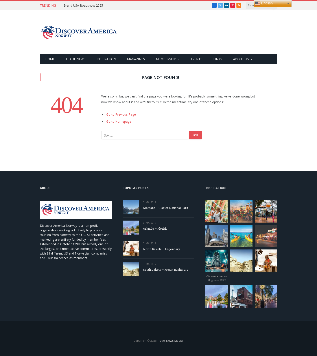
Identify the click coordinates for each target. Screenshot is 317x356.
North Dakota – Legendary (161, 249)
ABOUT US (241, 59)
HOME (50, 59)
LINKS (217, 59)
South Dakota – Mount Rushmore (165, 270)
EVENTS (196, 59)
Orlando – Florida (155, 228)
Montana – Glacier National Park (165, 208)
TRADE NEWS (75, 59)
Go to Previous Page (121, 114)
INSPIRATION (106, 59)
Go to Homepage (118, 121)
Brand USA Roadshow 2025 (83, 5)
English (264, 3)
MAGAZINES (136, 59)
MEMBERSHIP (166, 59)
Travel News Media (170, 341)
